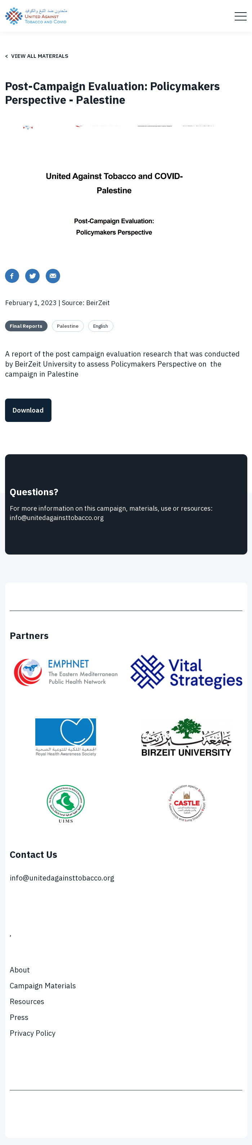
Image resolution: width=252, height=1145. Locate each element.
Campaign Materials (43, 985)
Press (19, 1017)
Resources (27, 1001)
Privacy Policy (32, 1033)
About (20, 969)
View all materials (39, 55)
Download (28, 410)
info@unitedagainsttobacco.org (62, 877)
